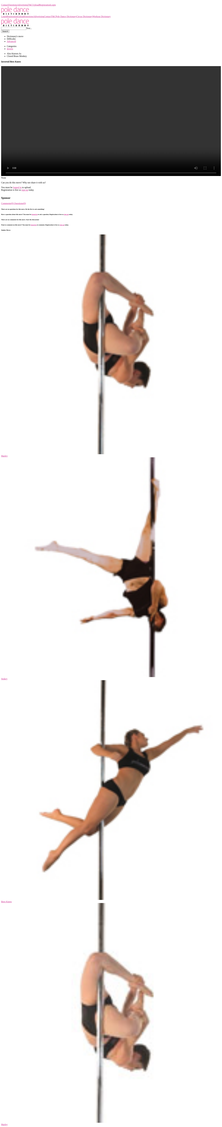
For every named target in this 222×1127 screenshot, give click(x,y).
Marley (4, 456)
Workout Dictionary (102, 16)
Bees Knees (6, 901)
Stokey (4, 679)
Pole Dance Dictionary (11, 2)
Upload (36, 5)
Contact (4, 5)
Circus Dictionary (84, 16)
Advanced (11, 41)
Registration (44, 5)
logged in (17, 187)
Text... (29, 28)
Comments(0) (7, 203)
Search (5, 31)
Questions (12, 5)
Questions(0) (20, 203)
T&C (30, 5)
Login (53, 5)
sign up (25, 190)
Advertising (22, 5)
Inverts (10, 49)
